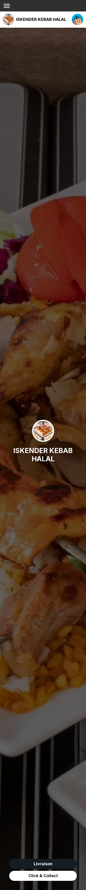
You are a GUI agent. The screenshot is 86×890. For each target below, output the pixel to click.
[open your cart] (77, 19)
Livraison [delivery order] (43, 863)
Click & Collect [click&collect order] (43, 875)
